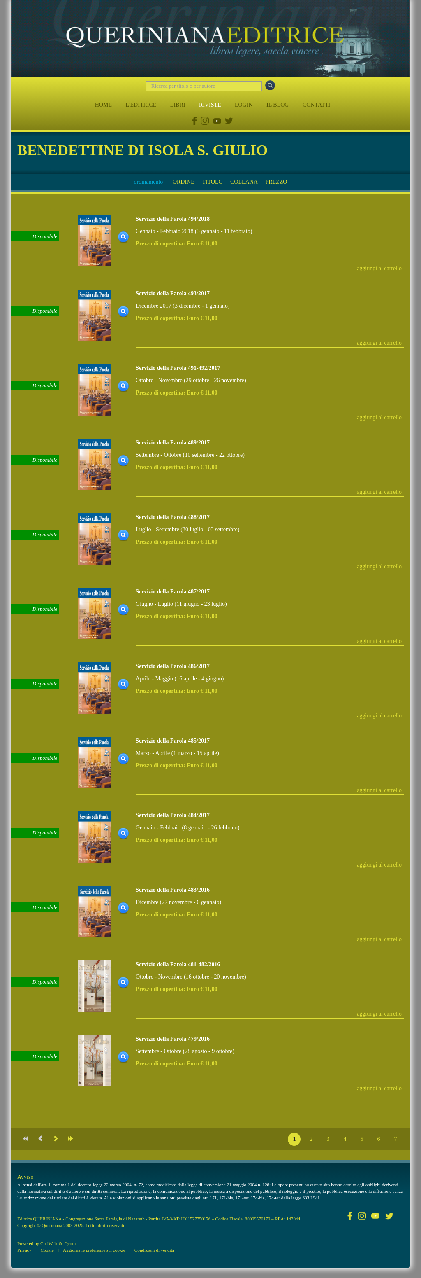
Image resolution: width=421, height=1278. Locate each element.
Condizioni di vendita (154, 1250)
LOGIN (244, 105)
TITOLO (212, 182)
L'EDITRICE (140, 105)
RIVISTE (210, 105)
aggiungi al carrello (379, 268)
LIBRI (177, 105)
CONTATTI (316, 105)
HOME (103, 105)
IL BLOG (277, 105)
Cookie (46, 1250)
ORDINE (183, 182)
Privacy (24, 1250)
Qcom (70, 1243)
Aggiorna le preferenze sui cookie (94, 1250)
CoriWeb (48, 1243)
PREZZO (276, 182)
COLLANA (244, 182)
